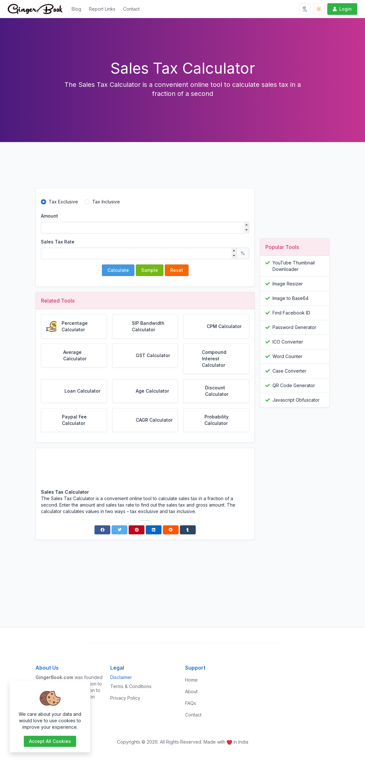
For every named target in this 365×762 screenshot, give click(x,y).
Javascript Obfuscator (296, 400)
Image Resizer (287, 283)
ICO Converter (287, 342)
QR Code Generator (293, 385)
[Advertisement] (145, 170)
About (191, 691)
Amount (49, 216)
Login (341, 9)
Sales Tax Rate (57, 241)
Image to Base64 (290, 298)
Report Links (102, 9)
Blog (76, 9)
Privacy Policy (125, 698)
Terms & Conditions (131, 686)
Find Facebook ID (291, 312)
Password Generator (294, 327)
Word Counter (287, 356)
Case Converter (289, 371)
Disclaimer (121, 677)
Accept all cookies (50, 741)
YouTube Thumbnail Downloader (293, 266)
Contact (131, 9)
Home (191, 680)
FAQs (190, 703)
